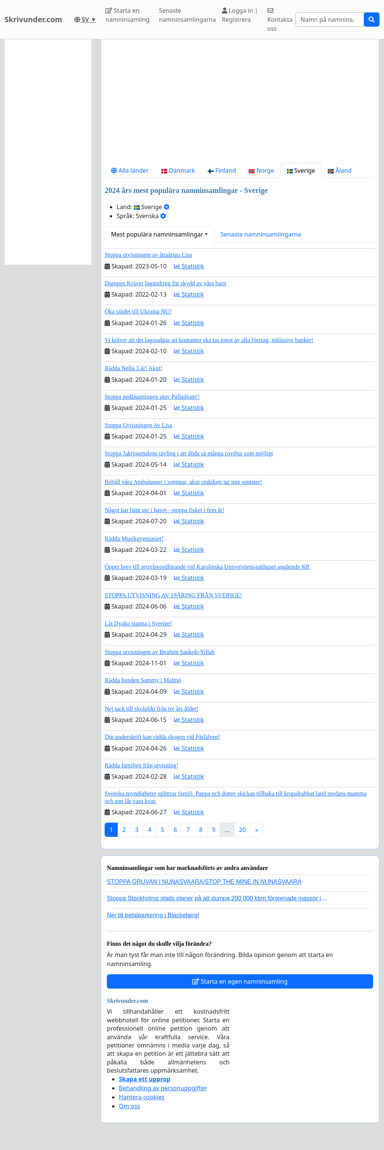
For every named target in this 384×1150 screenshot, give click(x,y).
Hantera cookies (141, 1097)
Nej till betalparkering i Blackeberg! (153, 915)
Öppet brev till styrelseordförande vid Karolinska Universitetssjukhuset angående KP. (207, 567)
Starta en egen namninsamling (240, 981)
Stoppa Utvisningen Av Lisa (138, 425)
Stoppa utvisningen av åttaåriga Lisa (148, 255)
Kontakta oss (280, 20)
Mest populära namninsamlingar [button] (157, 234)
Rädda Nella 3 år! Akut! (133, 368)
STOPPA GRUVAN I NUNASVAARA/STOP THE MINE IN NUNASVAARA (204, 882)
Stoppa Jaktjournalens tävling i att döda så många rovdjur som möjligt (189, 453)
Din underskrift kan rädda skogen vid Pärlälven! (162, 737)
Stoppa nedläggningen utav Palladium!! (152, 396)
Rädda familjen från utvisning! (141, 765)
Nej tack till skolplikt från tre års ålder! (151, 708)
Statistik (189, 266)
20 (242, 830)
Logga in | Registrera (240, 15)
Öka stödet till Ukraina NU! (138, 311)
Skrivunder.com (33, 19)
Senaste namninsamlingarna (187, 15)
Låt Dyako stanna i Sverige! (138, 623)
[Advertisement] (240, 104)
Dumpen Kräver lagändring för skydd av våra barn (165, 283)
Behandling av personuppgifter (163, 1088)
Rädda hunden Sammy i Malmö (143, 680)
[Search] (330, 19)
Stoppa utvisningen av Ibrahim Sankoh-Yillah (159, 652)
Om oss (129, 1106)
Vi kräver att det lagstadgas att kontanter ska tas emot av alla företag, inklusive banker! (209, 340)
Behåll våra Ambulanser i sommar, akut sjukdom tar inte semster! (183, 482)
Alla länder (129, 170)
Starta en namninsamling (127, 15)
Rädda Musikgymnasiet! (134, 538)
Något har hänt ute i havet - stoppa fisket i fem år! (164, 510)
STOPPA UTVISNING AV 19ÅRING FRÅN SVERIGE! (173, 595)
